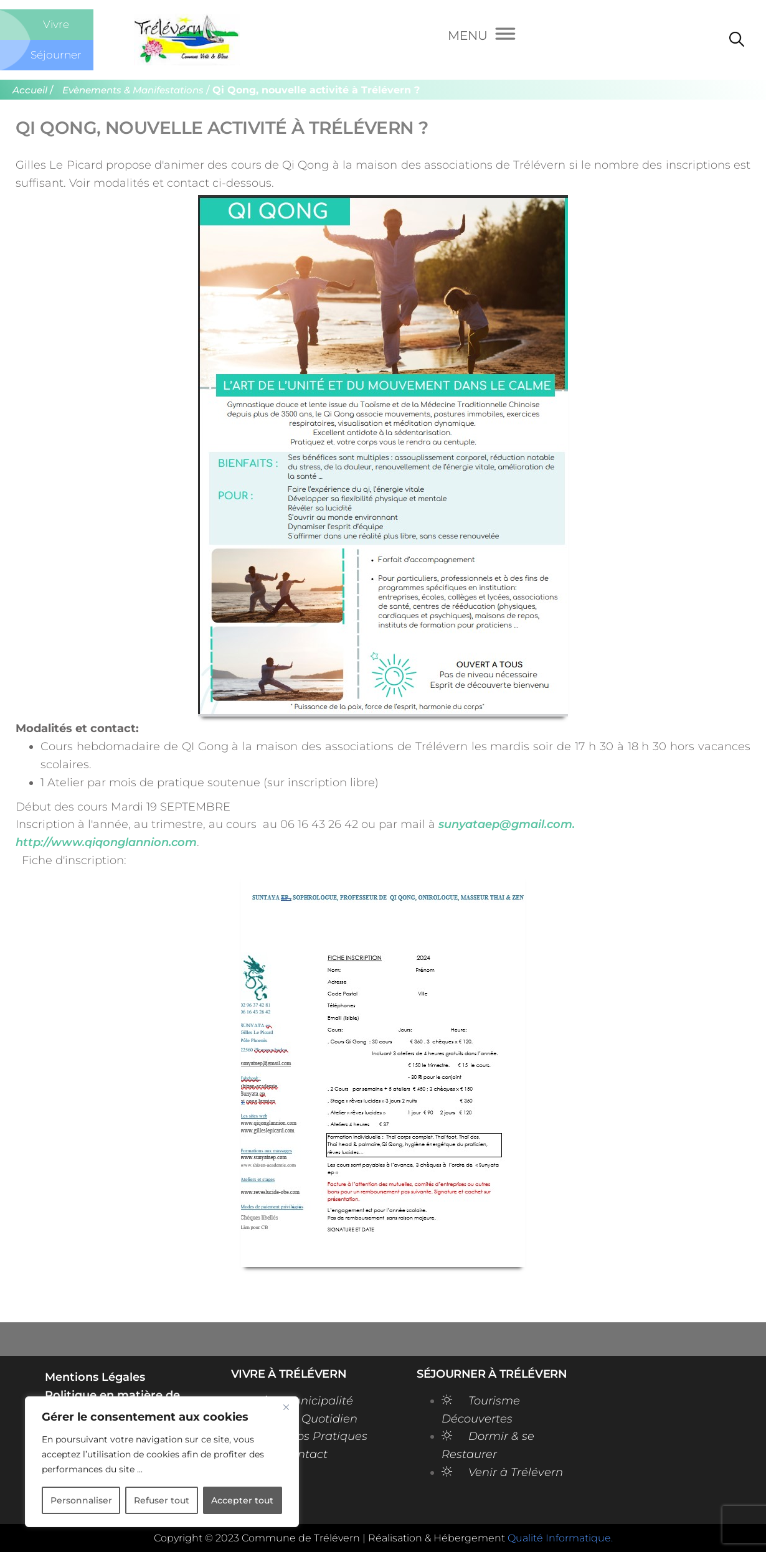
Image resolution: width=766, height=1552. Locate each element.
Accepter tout (242, 1500)
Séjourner (56, 55)
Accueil (29, 90)
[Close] (285, 1406)
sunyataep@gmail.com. (506, 824)
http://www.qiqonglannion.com (106, 842)
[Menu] (482, 36)
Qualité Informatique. (560, 1538)
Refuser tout (161, 1500)
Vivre (56, 24)
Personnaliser (81, 1500)
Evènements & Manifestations (133, 90)
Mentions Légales (95, 1377)
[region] (162, 1461)
